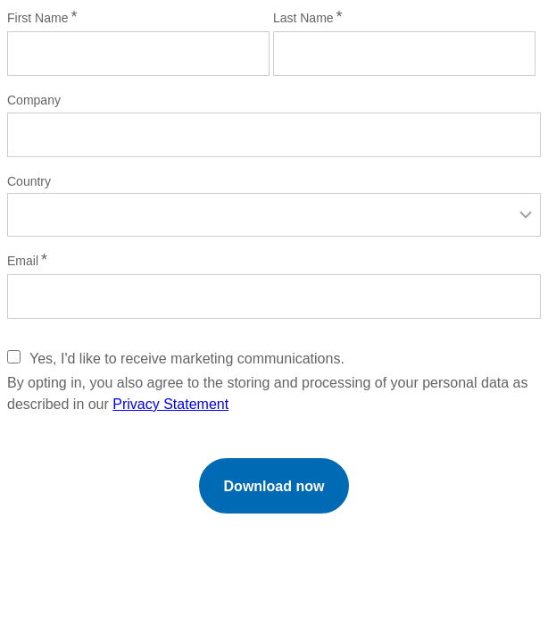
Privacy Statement (170, 404)
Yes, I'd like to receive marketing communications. (187, 358)
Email (22, 261)
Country (29, 181)
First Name (37, 18)
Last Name (303, 18)
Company (34, 100)
